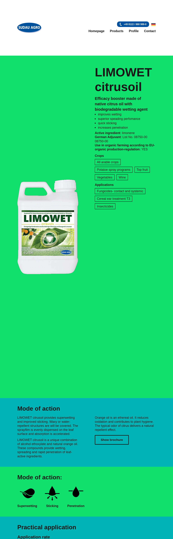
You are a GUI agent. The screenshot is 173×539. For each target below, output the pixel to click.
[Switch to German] (153, 24)
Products (117, 31)
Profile (134, 31)
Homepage (96, 31)
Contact (150, 31)
